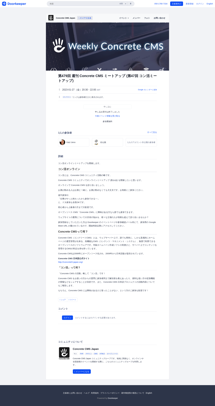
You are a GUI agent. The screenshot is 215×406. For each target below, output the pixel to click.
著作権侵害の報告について (132, 393)
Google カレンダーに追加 (147, 90)
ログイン (200, 4)
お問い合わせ (159, 18)
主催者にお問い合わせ (72, 393)
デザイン (89, 354)
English (210, 4)
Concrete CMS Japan (65, 18)
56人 (75, 354)
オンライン (67, 97)
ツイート (72, 300)
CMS (95, 354)
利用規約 (95, 393)
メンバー (136, 18)
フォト (147, 18)
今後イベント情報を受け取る (107, 116)
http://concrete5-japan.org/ (70, 262)
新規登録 (189, 4)
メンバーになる (85, 18)
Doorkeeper (113, 398)
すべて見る (152, 132)
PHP (81, 354)
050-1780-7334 (160, 4)
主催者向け (176, 4)
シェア (63, 300)
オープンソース (112, 354)
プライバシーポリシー (110, 393)
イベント (124, 18)
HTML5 (102, 354)
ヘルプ (87, 393)
